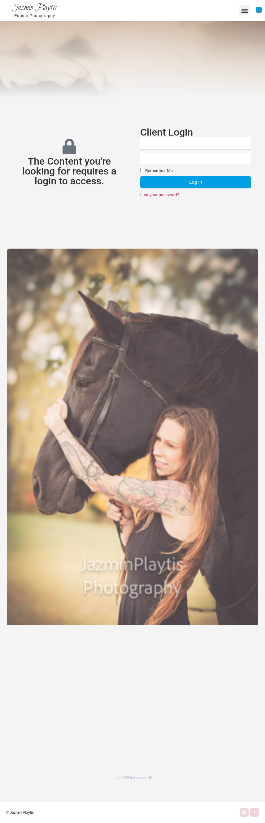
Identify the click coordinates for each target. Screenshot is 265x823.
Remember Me (156, 170)
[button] (244, 10)
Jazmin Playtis (34, 8)
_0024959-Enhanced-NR (132, 777)
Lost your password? (159, 194)
